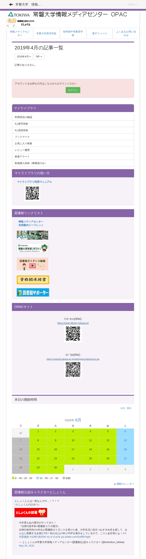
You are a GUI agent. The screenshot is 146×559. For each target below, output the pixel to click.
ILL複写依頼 (21, 123)
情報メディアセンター (30, 221)
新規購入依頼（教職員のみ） (31, 163)
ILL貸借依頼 (21, 130)
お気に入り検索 (23, 143)
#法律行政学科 (38, 536)
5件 (39, 56)
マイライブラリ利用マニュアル (34, 181)
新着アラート (22, 156)
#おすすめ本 (54, 536)
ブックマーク (22, 136)
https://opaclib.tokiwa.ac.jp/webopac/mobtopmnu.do (73, 359)
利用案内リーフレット (31, 225)
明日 (129, 408)
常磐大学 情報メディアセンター (30, 4)
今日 (122, 408)
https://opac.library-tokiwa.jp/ (73, 323)
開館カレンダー (125, 483)
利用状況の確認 (23, 117)
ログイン (132, 4)
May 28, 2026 (26, 545)
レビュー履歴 (22, 150)
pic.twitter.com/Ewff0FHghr (76, 536)
